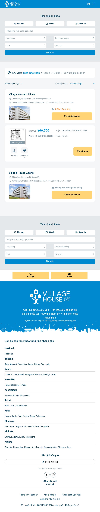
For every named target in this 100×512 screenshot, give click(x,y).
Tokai (8, 400)
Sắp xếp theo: (61, 83)
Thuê (25, 45)
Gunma (14, 374)
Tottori (36, 426)
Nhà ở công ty (50, 495)
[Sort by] (82, 83)
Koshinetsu (11, 390)
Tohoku (9, 358)
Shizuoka (23, 405)
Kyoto (14, 416)
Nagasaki (48, 447)
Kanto (8, 369)
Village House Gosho (21, 172)
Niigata (15, 395)
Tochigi (46, 374)
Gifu (12, 405)
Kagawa (14, 437)
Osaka (26, 416)
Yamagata (45, 364)
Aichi (7, 405)
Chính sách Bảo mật (71, 495)
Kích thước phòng (74, 38)
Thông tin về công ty (29, 495)
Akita (7, 364)
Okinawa (62, 447)
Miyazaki (39, 447)
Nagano (8, 395)
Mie (16, 405)
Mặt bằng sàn (17, 142)
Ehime (7, 437)
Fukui (7, 385)
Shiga (32, 416)
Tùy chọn (74, 45)
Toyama (22, 385)
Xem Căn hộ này (72, 116)
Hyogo (8, 416)
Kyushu (8, 441)
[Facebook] (46, 474)
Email (69, 277)
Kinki (7, 410)
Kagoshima (18, 447)
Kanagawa (29, 374)
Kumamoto (29, 447)
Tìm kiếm (50, 52)
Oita (55, 447)
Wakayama (40, 416)
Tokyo (53, 374)
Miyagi (37, 364)
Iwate (30, 364)
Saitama (38, 374)
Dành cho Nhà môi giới (50, 499)
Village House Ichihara (22, 94)
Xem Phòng (83, 151)
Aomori (13, 364)
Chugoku (9, 421)
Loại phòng (25, 38)
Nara (20, 416)
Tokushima (30, 437)
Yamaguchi (44, 426)
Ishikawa (14, 385)
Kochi (21, 437)
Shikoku (9, 431)
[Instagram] (53, 474)
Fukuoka (8, 447)
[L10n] (88, 4)
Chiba (7, 374)
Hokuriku (10, 379)
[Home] (50, 296)
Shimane (28, 426)
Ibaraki (21, 374)
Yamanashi (24, 395)
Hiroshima (9, 426)
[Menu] (93, 4)
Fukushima (22, 364)
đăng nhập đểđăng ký (50, 483)
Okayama (19, 426)
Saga (69, 447)
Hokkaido (10, 348)
